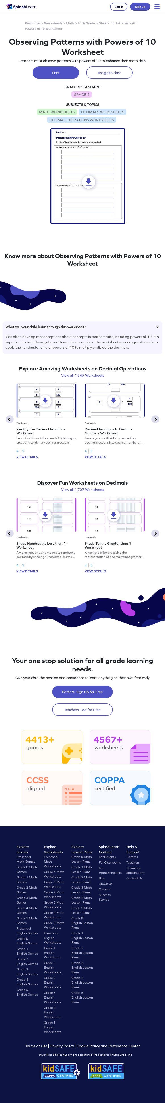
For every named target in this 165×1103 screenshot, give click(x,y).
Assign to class (109, 73)
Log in (119, 6)
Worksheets (53, 23)
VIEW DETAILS (27, 457)
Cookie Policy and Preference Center (108, 1046)
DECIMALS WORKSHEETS (102, 112)
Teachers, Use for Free (82, 710)
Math (70, 23)
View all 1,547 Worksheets (82, 375)
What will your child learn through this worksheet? (82, 327)
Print (56, 73)
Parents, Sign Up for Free (82, 692)
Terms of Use (36, 1046)
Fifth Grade (86, 23)
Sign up (140, 6)
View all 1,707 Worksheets (82, 490)
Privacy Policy (62, 1046)
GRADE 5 (82, 94)
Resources (33, 23)
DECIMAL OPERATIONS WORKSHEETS (82, 120)
